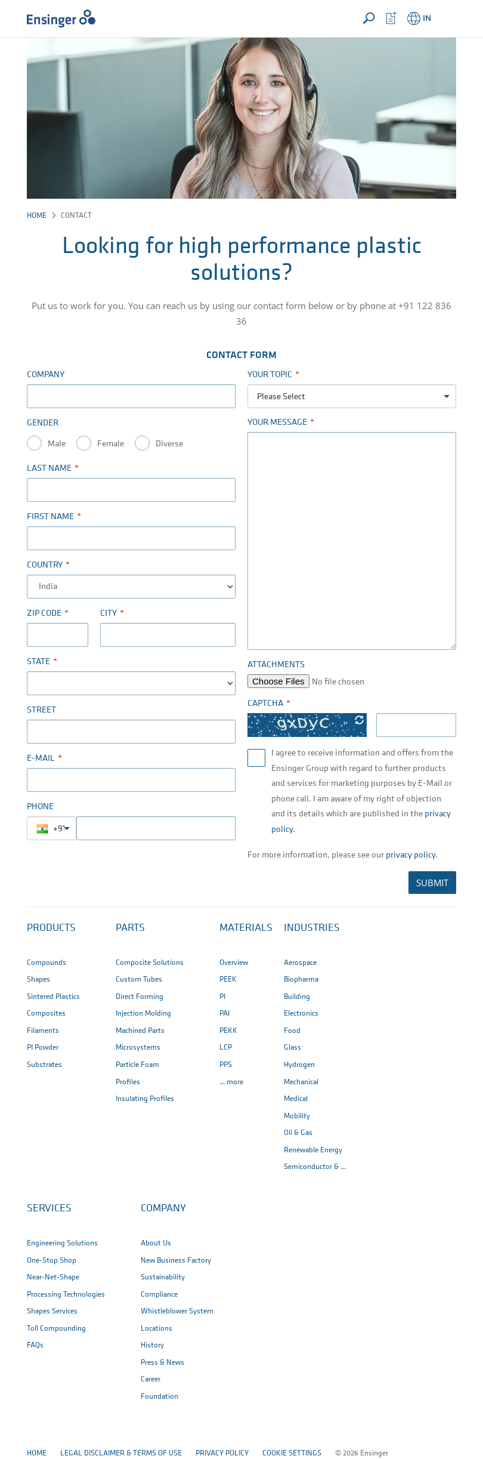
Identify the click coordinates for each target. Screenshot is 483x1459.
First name (50, 517)
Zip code (44, 613)
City (108, 613)
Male (57, 444)
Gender (42, 423)
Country (45, 565)
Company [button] (163, 1208)
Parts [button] (130, 928)
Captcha (265, 703)
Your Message (277, 422)
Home (37, 216)
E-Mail (41, 758)
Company (45, 375)
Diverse (169, 444)
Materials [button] (246, 928)
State (38, 662)
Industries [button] (312, 928)
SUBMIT (432, 883)
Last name (49, 468)
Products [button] (51, 928)
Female (110, 444)
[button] (445, 18)
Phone (40, 807)
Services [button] (49, 1208)
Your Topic (269, 375)
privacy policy (410, 855)
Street (41, 710)
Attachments (276, 665)
